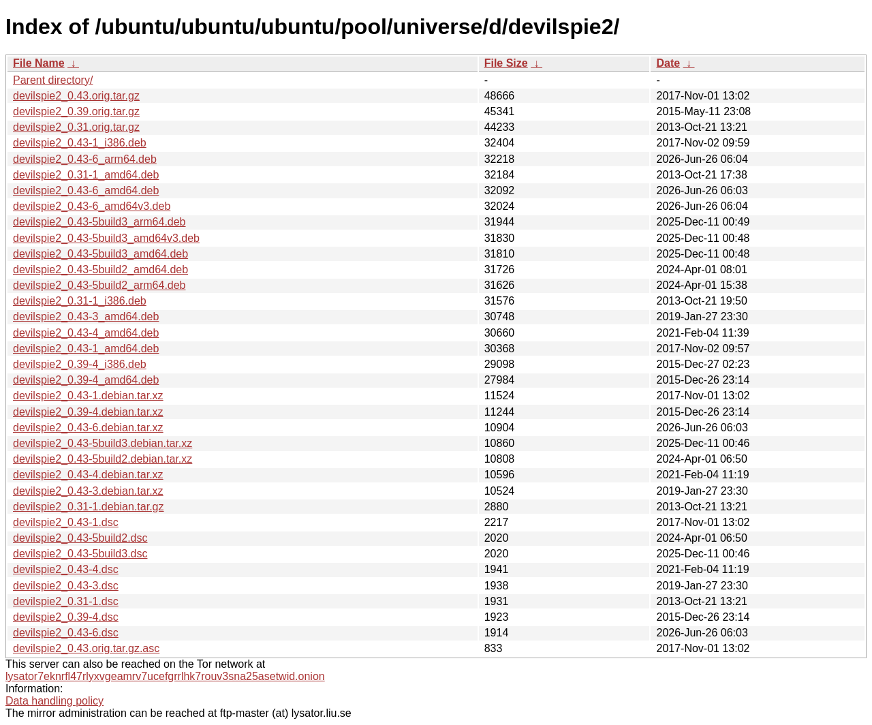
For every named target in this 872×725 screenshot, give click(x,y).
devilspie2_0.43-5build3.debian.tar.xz (102, 443)
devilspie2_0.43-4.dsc (66, 569)
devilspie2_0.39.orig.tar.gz (76, 111)
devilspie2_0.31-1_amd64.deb (86, 175)
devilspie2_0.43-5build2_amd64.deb (100, 269)
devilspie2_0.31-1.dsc (66, 601)
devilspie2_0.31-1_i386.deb (79, 301)
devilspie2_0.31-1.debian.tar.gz (88, 506)
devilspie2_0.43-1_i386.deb (79, 143)
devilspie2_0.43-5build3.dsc (80, 553)
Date (668, 63)
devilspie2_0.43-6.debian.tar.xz (88, 427)
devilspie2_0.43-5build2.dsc (80, 538)
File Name (39, 63)
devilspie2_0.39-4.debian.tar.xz (88, 412)
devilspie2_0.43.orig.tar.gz (76, 96)
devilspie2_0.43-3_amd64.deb (86, 316)
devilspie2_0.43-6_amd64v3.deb (91, 206)
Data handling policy (54, 701)
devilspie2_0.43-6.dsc (66, 632)
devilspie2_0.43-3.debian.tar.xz (88, 491)
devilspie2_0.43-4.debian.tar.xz (88, 474)
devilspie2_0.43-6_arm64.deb (85, 159)
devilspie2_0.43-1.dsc (66, 522)
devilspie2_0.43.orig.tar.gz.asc (86, 648)
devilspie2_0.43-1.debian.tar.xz (88, 395)
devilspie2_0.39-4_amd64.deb (86, 380)
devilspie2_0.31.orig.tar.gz (76, 127)
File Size (506, 63)
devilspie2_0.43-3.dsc (66, 585)
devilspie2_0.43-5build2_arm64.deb (99, 285)
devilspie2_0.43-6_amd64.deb (86, 190)
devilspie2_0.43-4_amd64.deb (86, 333)
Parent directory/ (53, 80)
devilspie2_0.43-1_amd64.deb (86, 348)
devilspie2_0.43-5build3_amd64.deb (100, 254)
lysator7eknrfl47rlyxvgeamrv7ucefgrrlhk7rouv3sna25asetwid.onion (165, 676)
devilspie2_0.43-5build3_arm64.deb (99, 222)
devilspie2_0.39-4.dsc (66, 617)
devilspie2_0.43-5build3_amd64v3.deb (106, 238)
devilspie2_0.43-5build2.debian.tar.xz (102, 459)
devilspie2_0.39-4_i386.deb (79, 364)
